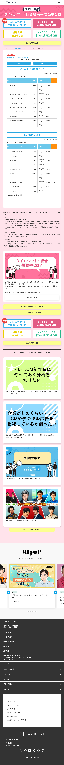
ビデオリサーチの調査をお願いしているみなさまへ (11, 627)
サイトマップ (11, 701)
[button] (8, 592)
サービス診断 (7, 637)
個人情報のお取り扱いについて (16, 720)
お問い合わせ (7, 646)
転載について (11, 709)
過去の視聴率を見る (32, 43)
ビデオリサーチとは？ (10, 621)
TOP (4, 48)
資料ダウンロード (8, 641)
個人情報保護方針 (12, 716)
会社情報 (6, 679)
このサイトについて (13, 705)
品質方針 (6, 651)
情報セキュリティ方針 (13, 712)
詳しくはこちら (32, 297)
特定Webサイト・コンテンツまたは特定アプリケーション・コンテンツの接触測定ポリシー (17, 657)
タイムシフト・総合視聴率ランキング (16, 48)
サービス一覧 (7, 632)
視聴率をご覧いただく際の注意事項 (32, 306)
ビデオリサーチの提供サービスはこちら (32, 312)
